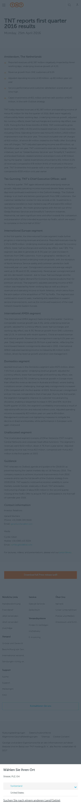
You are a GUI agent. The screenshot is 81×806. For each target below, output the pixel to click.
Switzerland (41, 786)
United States (14, 793)
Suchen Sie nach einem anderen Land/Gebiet (31, 800)
